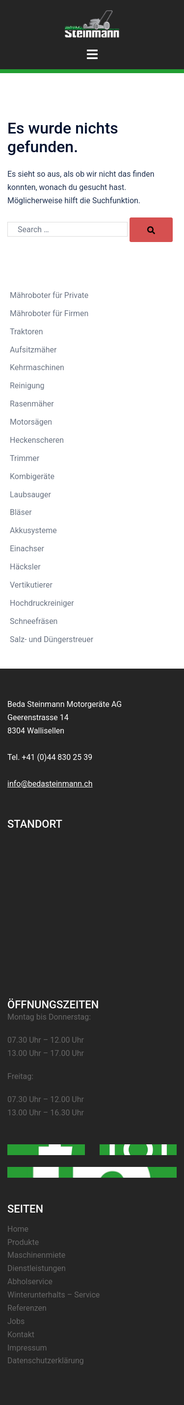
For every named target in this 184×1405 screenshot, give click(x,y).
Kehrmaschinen (37, 367)
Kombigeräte (32, 476)
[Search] (151, 229)
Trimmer (24, 458)
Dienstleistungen (36, 1268)
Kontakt (20, 1334)
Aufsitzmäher (33, 349)
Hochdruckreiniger (42, 603)
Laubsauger (30, 494)
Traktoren (26, 331)
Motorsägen (31, 422)
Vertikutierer (31, 585)
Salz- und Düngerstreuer (51, 639)
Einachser (27, 548)
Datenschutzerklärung (45, 1360)
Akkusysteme (33, 530)
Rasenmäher (32, 403)
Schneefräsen (33, 621)
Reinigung (27, 385)
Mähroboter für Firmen (49, 313)
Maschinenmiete (36, 1255)
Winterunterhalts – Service (53, 1294)
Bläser (21, 512)
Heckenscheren (37, 440)
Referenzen (27, 1308)
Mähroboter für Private (49, 295)
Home (17, 1229)
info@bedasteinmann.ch (50, 783)
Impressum (27, 1347)
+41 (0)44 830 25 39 (57, 757)
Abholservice (30, 1281)
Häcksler (25, 566)
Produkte (23, 1242)
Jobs (16, 1321)
